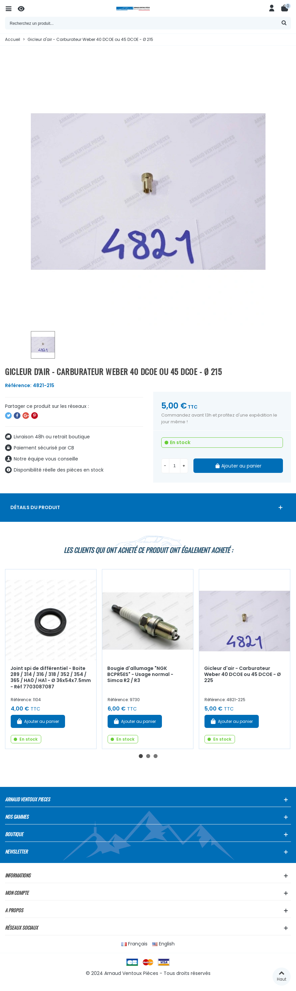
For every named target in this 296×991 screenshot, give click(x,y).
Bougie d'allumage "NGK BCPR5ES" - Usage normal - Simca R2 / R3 (140, 674)
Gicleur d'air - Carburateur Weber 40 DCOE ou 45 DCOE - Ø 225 (242, 674)
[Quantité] (174, 465)
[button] (141, 756)
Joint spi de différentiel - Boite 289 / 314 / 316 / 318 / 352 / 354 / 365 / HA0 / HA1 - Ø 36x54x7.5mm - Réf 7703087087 (50, 677)
